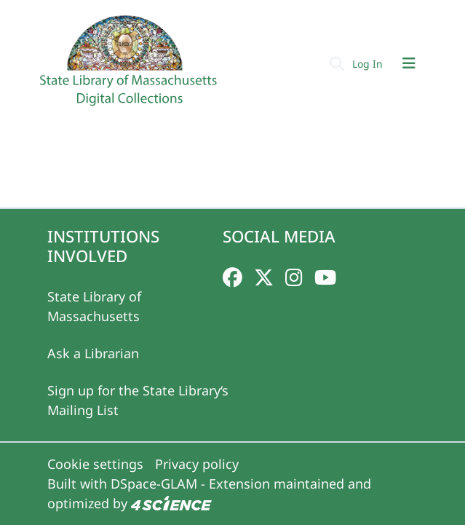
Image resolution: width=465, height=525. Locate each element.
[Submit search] (337, 63)
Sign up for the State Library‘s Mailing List (137, 400)
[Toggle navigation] (409, 63)
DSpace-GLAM (154, 483)
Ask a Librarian (93, 353)
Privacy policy (197, 464)
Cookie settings (95, 464)
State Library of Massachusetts (94, 306)
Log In (369, 64)
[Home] (130, 66)
